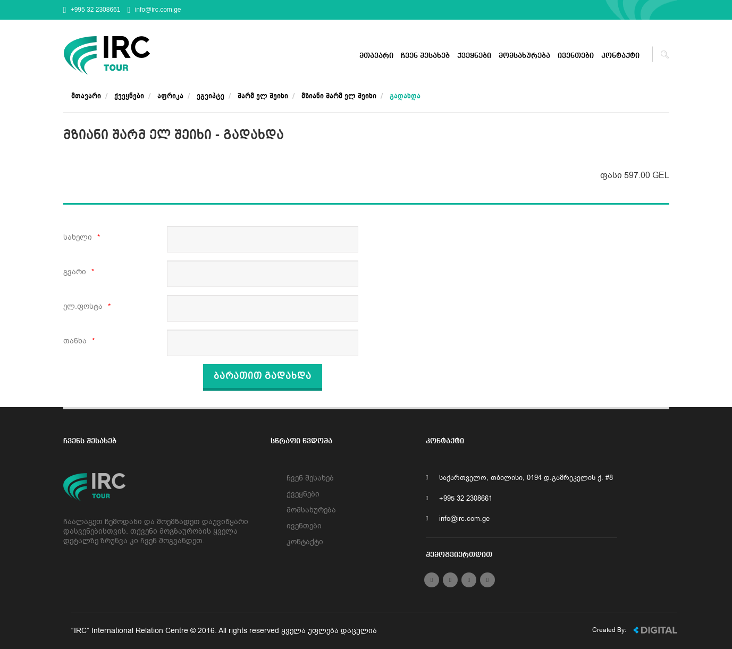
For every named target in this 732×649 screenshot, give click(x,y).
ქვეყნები (474, 56)
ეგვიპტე (210, 96)
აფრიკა (170, 96)
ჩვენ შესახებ (425, 56)
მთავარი (376, 56)
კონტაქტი (620, 56)
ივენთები (576, 56)
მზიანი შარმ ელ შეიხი (338, 96)
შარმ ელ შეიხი (263, 96)
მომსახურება (524, 56)
